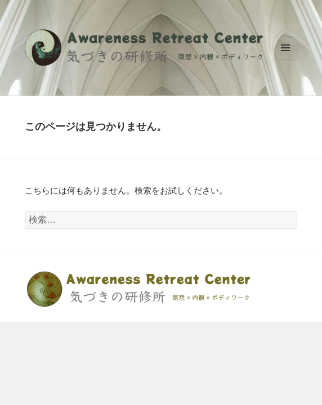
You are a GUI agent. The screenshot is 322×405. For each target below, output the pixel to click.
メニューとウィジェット (285, 48)
